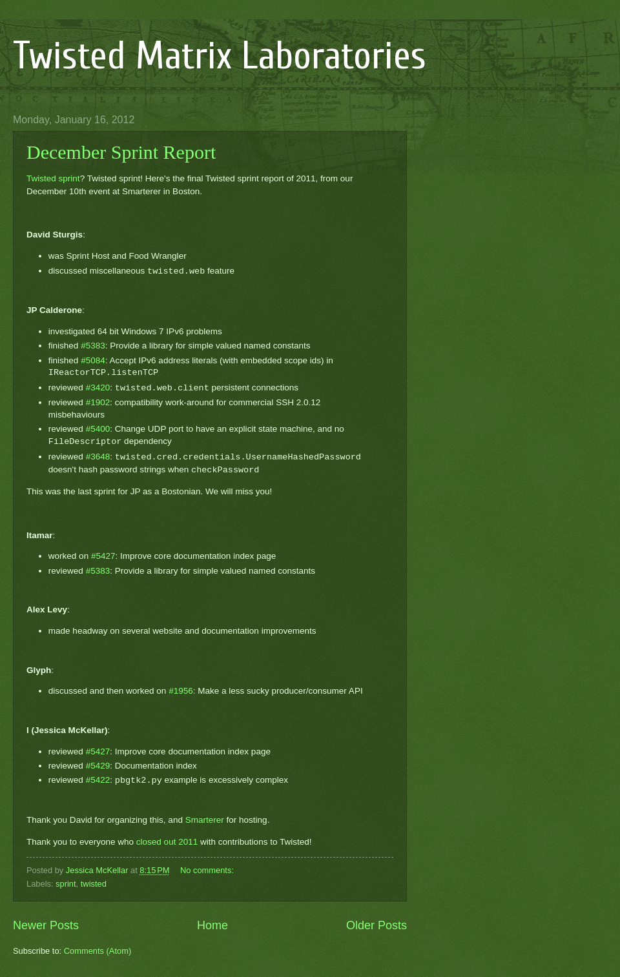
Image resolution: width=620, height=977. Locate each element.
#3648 (98, 457)
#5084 (93, 360)
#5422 (98, 780)
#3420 (98, 388)
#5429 (98, 766)
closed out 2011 (167, 842)
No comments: (208, 870)
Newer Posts (46, 925)
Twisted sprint (53, 178)
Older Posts (376, 925)
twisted (94, 884)
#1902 (98, 402)
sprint (66, 884)
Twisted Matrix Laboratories (219, 56)
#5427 (103, 556)
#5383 (93, 345)
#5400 (98, 429)
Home (212, 925)
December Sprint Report (121, 152)
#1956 (181, 691)
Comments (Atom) (97, 951)
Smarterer (204, 820)
